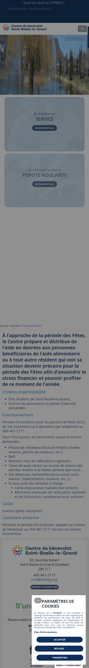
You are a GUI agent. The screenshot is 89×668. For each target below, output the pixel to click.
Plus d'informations (45, 632)
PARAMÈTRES (59, 657)
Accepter (59, 639)
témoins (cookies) (53, 615)
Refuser (59, 648)
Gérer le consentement (68, 665)
